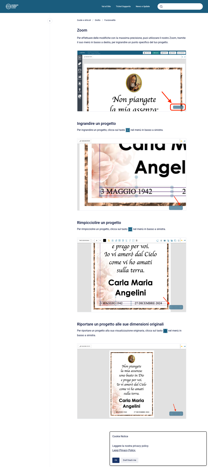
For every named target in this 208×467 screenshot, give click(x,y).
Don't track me (129, 460)
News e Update (143, 6)
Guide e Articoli (84, 20)
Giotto (97, 20)
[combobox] (180, 6)
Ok (116, 460)
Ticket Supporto (123, 6)
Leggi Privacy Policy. (124, 450)
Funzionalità (109, 20)
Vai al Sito (106, 6)
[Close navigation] (49, 20)
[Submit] (161, 6)
